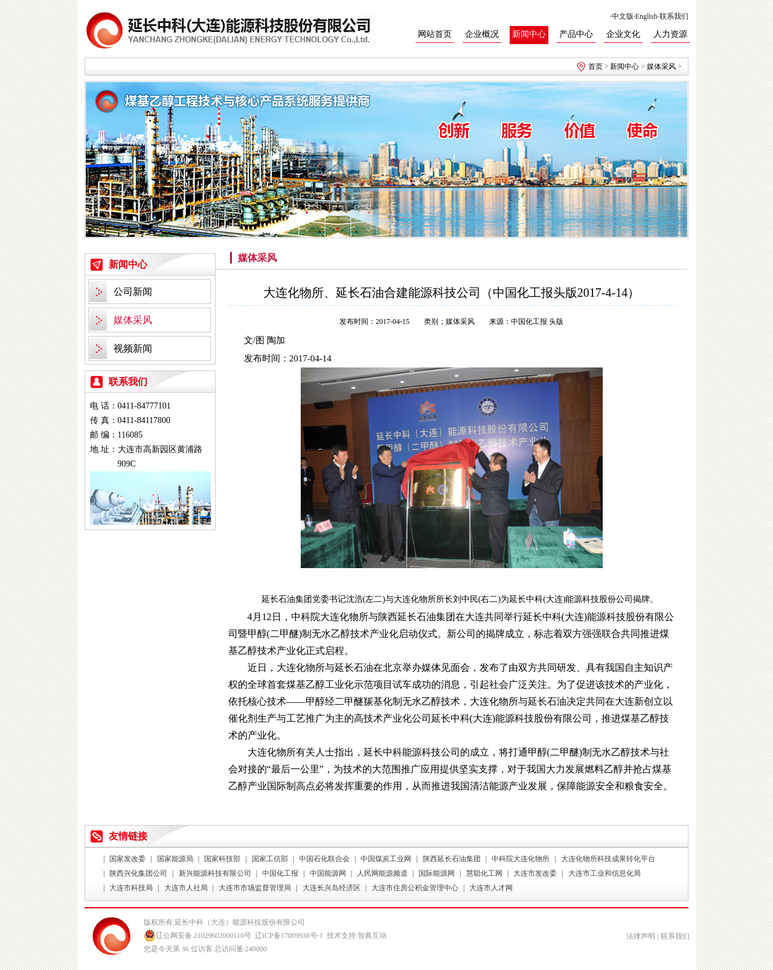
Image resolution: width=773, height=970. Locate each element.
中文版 (622, 16)
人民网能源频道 (382, 873)
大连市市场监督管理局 (255, 888)
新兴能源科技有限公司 (215, 873)
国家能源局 (175, 859)
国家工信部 (270, 859)
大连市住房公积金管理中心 (414, 888)
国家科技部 (222, 859)
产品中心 (576, 34)
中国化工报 (280, 873)
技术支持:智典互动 (356, 935)
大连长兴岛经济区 (332, 888)
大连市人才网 (491, 888)
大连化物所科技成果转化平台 (608, 859)
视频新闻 (133, 348)
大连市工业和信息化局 (604, 873)
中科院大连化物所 (521, 859)
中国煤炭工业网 (386, 859)
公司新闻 (133, 291)
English (646, 16)
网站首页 (435, 34)
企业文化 (623, 34)
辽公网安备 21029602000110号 (198, 936)
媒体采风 (661, 66)
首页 (595, 66)
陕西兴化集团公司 (138, 873)
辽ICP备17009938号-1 (289, 935)
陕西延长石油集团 (452, 859)
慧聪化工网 (484, 873)
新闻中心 (529, 34)
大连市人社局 (186, 888)
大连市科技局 (131, 888)
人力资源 (670, 34)
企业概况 (482, 34)
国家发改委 (127, 859)
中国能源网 (328, 873)
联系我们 (673, 16)
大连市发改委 (535, 873)
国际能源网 (437, 873)
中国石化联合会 (324, 859)
